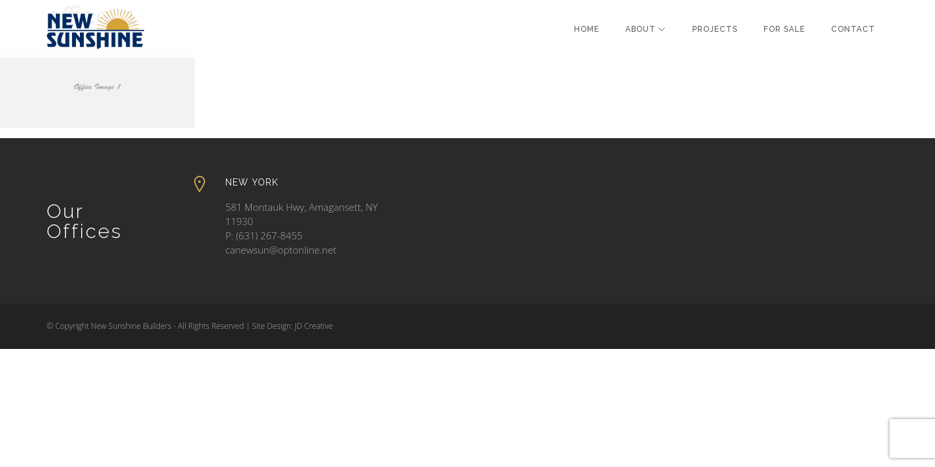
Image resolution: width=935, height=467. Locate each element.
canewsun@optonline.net (280, 249)
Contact (853, 29)
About (640, 29)
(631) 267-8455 (269, 235)
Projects (715, 29)
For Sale (784, 29)
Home (586, 29)
